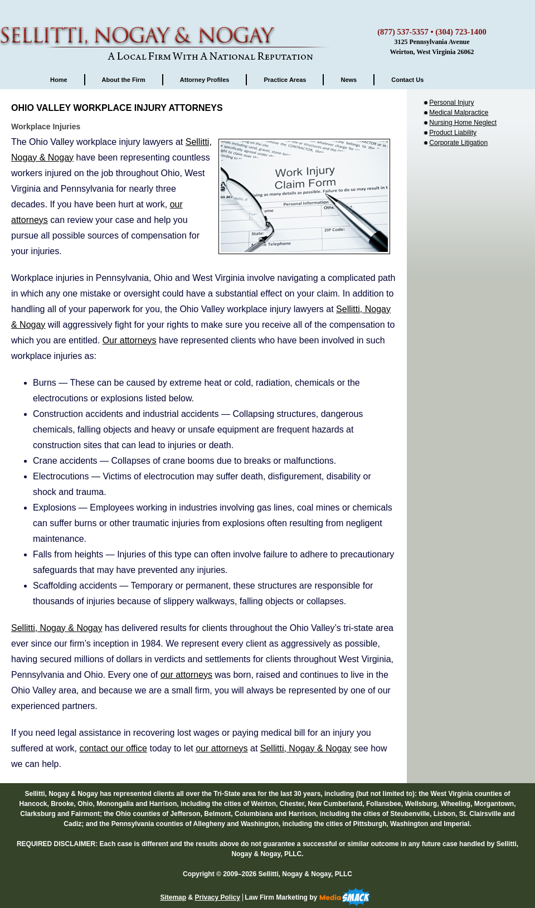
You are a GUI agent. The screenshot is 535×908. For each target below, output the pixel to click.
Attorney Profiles (205, 79)
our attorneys (186, 674)
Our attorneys (130, 340)
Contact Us (407, 79)
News (349, 79)
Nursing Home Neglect (463, 123)
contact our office (113, 748)
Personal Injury (451, 102)
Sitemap (173, 897)
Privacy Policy (217, 897)
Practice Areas (285, 79)
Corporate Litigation (458, 143)
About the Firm (123, 79)
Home (58, 79)
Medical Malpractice (458, 112)
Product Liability (452, 133)
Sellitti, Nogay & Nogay (167, 30)
